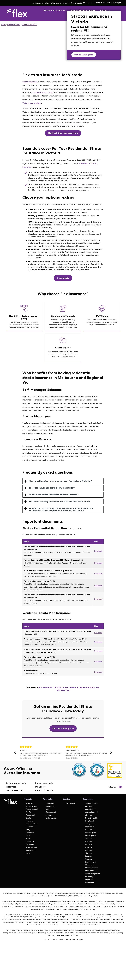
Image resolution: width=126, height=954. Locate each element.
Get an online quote (83, 54)
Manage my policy (41, 3)
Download (98, 551)
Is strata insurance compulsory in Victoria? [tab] (49, 487)
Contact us (99, 2)
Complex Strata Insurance (82, 10)
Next (111, 753)
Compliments (90, 809)
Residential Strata (54, 10)
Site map (88, 838)
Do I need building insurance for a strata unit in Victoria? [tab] (57, 501)
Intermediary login (60, 3)
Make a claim (51, 818)
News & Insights (114, 2)
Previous (15, 753)
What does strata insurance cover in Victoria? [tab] (51, 494)
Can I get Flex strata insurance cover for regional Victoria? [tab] (58, 481)
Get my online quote (63, 728)
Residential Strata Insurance (30, 818)
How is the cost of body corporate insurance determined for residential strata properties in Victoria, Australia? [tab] (58, 509)
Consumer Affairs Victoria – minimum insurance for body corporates (69, 688)
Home (3, 25)
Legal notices (90, 827)
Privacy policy (90, 835)
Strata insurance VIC (29, 25)
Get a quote (76, 3)
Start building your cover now (63, 133)
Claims (104, 10)
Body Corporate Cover (30, 833)
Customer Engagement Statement (90, 862)
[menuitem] (99, 3)
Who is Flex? (76, 16)
